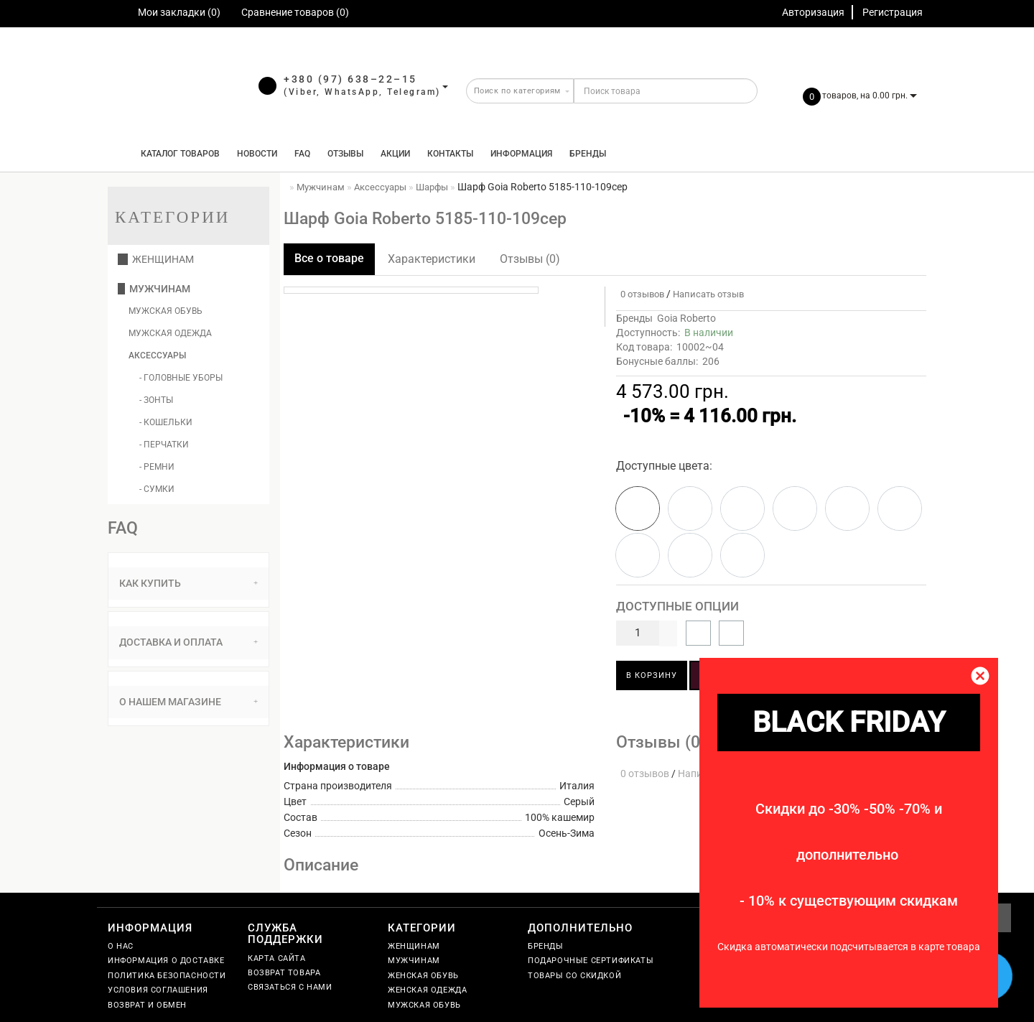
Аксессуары (157, 355)
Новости (257, 154)
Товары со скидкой (574, 975)
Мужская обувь (165, 311)
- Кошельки (165, 422)
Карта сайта (277, 958)
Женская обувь (423, 975)
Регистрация (892, 12)
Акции (395, 154)
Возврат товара (284, 972)
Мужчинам (154, 288)
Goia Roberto (686, 318)
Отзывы (345, 154)
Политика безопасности (167, 975)
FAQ (302, 154)
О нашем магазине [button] (188, 701)
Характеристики (431, 259)
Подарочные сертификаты (590, 960)
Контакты (450, 154)
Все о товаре (329, 258)
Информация (521, 154)
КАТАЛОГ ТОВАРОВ (177, 154)
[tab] (188, 583)
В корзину (651, 675)
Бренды (587, 154)
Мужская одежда (170, 333)
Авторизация (813, 12)
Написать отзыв (708, 294)
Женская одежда (427, 990)
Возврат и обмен (147, 1005)
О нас (121, 946)
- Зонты (156, 400)
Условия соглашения (158, 990)
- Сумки (156, 489)
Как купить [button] (188, 583)
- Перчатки (164, 445)
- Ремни (156, 467)
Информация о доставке (166, 960)
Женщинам (156, 259)
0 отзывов (640, 294)
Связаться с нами (290, 987)
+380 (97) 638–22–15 (350, 79)
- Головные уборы (181, 378)
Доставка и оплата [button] (188, 642)
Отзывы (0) (530, 259)
